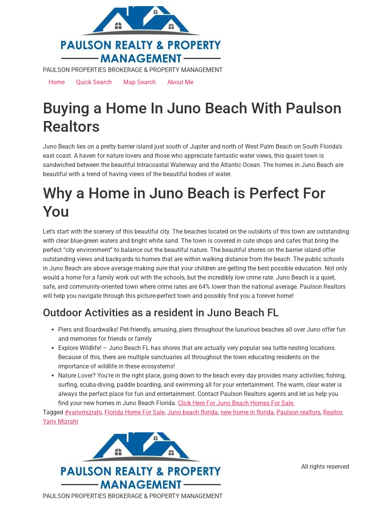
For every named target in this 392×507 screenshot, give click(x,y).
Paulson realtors (298, 412)
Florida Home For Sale (135, 412)
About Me (180, 82)
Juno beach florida (192, 412)
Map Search (139, 82)
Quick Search (94, 82)
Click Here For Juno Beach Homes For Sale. (236, 403)
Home (57, 82)
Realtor (332, 412)
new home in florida (247, 412)
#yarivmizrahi (83, 412)
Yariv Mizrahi (60, 421)
